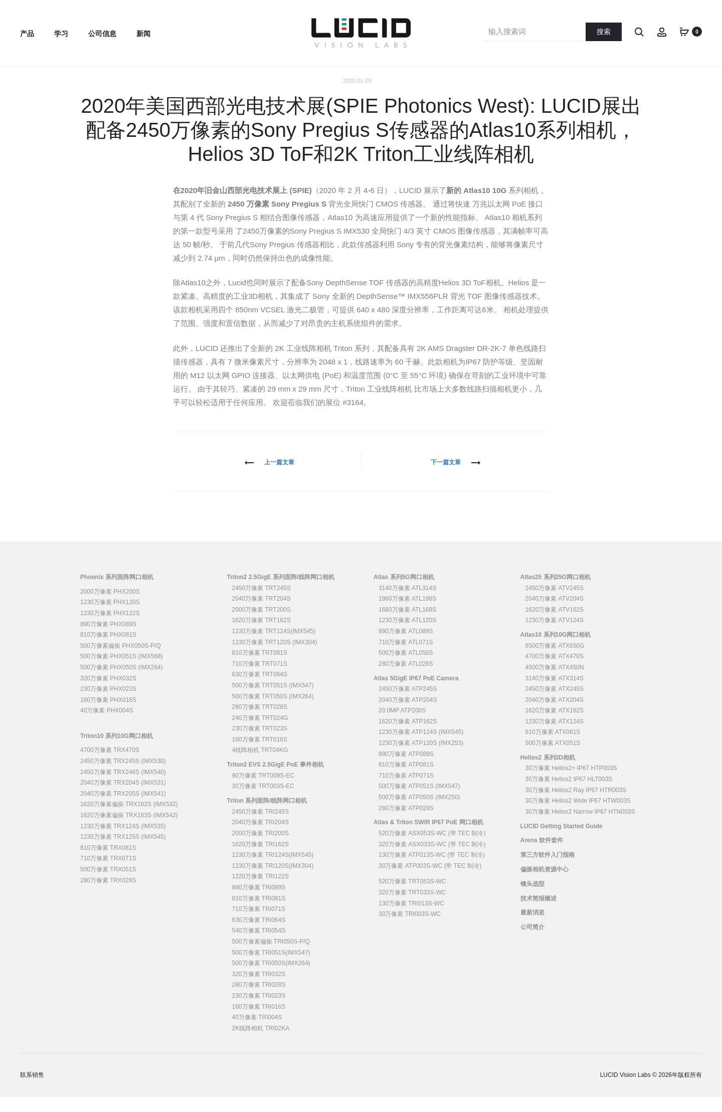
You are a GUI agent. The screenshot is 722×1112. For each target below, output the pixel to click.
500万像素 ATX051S (553, 758)
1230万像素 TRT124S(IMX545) (274, 646)
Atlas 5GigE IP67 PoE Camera (416, 692)
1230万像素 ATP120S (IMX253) (421, 758)
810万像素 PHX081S (108, 649)
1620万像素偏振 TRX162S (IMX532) (129, 819)
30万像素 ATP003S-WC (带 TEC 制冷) (430, 880)
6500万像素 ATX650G (555, 660)
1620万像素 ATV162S (554, 624)
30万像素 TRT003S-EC (263, 801)
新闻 (143, 34)
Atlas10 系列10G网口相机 (555, 649)
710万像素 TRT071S (260, 678)
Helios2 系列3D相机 (547, 772)
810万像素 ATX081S (553, 747)
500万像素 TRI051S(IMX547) (271, 967)
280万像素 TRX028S (108, 894)
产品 (27, 34)
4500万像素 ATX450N (554, 682)
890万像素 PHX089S (108, 638)
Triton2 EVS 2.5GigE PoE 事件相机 (275, 779)
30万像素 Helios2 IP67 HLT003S (569, 794)
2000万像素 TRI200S (260, 848)
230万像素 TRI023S (259, 1010)
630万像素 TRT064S (260, 689)
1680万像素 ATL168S (407, 624)
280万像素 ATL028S (406, 678)
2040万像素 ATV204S (554, 613)
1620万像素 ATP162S (408, 736)
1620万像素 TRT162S (261, 635)
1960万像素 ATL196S (407, 613)
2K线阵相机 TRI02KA (261, 1043)
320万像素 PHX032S (108, 692)
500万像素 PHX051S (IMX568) (121, 671)
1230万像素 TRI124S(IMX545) (273, 869)
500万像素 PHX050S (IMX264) (121, 682)
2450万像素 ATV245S (554, 602)
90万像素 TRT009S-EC (263, 790)
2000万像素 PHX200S (110, 606)
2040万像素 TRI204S (260, 837)
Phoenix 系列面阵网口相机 (116, 592)
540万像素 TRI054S (259, 945)
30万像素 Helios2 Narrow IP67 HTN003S (580, 826)
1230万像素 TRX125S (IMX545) (123, 851)
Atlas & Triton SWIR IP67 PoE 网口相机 (428, 837)
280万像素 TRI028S (259, 999)
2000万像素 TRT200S (261, 624)
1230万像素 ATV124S (554, 635)
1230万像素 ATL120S (407, 635)
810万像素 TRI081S (259, 912)
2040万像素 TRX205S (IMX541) (123, 808)
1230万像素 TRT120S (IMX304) (274, 656)
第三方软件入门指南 (547, 869)
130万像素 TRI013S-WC (411, 917)
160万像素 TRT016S (260, 754)
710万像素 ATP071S (406, 790)
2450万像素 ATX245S (554, 703)
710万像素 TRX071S (108, 873)
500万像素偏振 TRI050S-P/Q (271, 956)
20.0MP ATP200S (402, 725)
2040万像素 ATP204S (408, 714)
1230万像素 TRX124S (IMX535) (123, 840)
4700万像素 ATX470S (554, 671)
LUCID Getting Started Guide (561, 840)
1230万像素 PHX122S (110, 628)
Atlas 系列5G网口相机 (404, 592)
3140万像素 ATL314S (407, 602)
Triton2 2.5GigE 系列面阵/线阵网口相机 (281, 592)
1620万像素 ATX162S (554, 725)
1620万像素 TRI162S (260, 858)
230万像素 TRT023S (260, 743)
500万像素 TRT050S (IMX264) (273, 710)
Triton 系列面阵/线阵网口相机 (267, 815)
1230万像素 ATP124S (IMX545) (421, 747)
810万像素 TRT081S (260, 667)
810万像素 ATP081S (406, 779)
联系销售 (32, 1089)
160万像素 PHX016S (108, 714)
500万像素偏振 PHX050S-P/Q (120, 660)
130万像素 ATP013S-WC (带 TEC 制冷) (432, 869)
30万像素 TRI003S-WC (410, 929)
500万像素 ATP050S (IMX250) (419, 812)
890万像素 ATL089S (406, 646)
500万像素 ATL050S (406, 667)
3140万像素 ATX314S (554, 692)
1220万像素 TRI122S (260, 891)
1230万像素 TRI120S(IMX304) (273, 880)
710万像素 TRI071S (259, 924)
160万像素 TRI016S (259, 1021)
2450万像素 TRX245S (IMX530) (123, 776)
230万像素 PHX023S (108, 703)
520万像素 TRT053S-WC (412, 896)
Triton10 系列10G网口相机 (116, 750)
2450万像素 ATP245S (408, 703)
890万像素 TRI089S (259, 902)
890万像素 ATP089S (406, 768)
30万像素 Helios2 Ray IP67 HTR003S (575, 804)
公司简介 (532, 942)
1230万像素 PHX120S (110, 617)
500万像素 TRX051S (108, 884)
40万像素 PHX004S (106, 725)
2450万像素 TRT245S (261, 602)
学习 (61, 34)
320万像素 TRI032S (259, 989)
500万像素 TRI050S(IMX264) (271, 978)
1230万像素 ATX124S (554, 736)
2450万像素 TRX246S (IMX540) (123, 786)
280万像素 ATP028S (406, 822)
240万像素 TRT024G (260, 732)
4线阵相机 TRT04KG (260, 765)
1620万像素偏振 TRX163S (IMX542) (129, 830)
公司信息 (102, 34)
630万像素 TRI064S (259, 935)
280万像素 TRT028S (260, 721)
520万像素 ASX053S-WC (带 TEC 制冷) (432, 848)
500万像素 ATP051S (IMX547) (419, 801)
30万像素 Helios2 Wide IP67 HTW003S (578, 815)
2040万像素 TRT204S (261, 613)
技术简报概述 (538, 912)
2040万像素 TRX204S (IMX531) (123, 797)
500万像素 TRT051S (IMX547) (273, 700)
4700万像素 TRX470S (109, 765)
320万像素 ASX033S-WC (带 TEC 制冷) (432, 858)
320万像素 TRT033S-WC (412, 907)
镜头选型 (532, 898)
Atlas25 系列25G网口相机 (555, 592)
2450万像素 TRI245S (260, 826)
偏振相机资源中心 (544, 884)
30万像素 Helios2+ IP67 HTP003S (571, 783)
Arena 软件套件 (541, 855)
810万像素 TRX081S (108, 862)
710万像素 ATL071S (406, 656)
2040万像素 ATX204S (554, 714)
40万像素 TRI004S (257, 1032)
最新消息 (532, 927)
